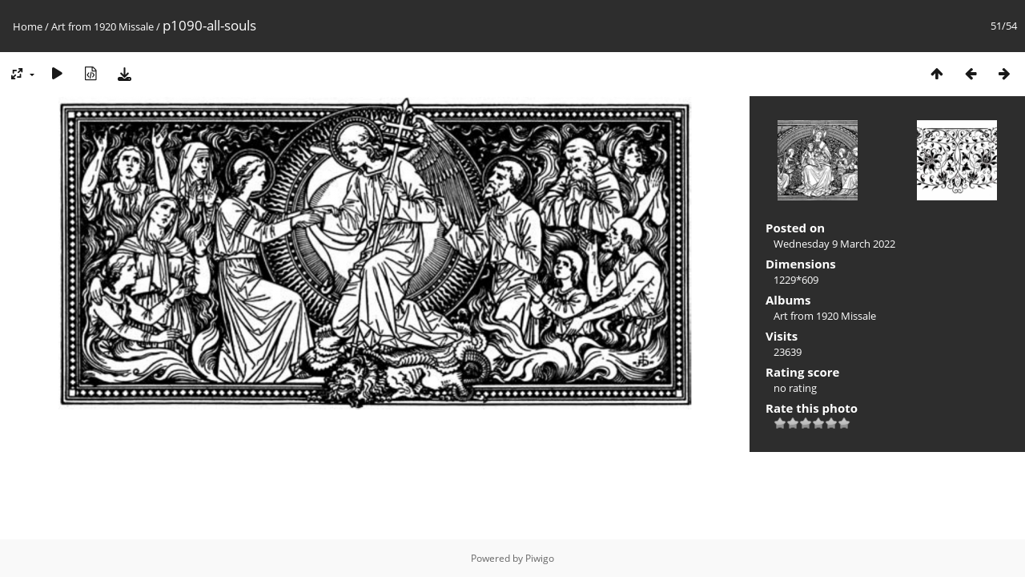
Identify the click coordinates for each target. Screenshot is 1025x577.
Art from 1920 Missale (102, 26)
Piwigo (539, 558)
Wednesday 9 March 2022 (834, 243)
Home (27, 26)
